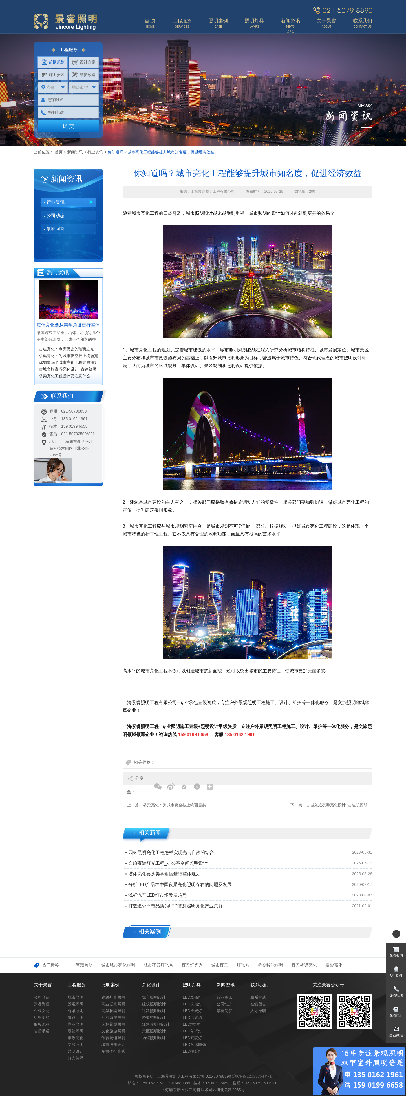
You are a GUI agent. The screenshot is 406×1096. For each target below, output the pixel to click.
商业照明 (75, 1024)
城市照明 (75, 997)
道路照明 (75, 1017)
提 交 (68, 126)
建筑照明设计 (154, 1004)
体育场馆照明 (113, 1038)
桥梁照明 (75, 1010)
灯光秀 (243, 965)
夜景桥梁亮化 (304, 965)
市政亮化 (75, 1038)
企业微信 (396, 1035)
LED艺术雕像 (194, 1044)
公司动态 (56, 215)
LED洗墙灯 (192, 1004)
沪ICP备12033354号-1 (252, 1076)
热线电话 (396, 995)
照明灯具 (192, 984)
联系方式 (258, 997)
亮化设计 (151, 984)
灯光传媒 (75, 1058)
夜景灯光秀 (192, 965)
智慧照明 (84, 965)
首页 (59, 152)
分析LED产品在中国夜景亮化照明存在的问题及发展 (180, 884)
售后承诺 (42, 1031)
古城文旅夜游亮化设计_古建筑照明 (337, 805)
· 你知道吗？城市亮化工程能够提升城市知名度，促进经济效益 (67, 363)
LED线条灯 (192, 997)
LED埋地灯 (192, 1024)
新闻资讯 (75, 152)
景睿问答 (56, 228)
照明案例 (111, 984)
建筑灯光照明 (113, 997)
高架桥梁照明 (113, 1010)
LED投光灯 (192, 1010)
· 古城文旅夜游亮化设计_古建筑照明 (66, 370)
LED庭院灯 (192, 1038)
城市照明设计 (113, 1044)
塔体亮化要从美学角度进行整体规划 (164, 873)
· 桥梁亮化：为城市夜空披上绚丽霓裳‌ (67, 356)
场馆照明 (75, 1031)
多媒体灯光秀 (113, 1051)
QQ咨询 (396, 975)
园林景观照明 (113, 1024)
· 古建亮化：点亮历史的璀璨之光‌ (65, 349)
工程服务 (77, 984)
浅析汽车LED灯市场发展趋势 (157, 895)
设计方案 (84, 62)
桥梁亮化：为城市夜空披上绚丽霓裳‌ (174, 805)
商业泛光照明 (113, 1004)
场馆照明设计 (154, 1038)
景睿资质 (42, 1004)
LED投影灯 (192, 1051)
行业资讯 (95, 152)
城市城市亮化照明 (118, 965)
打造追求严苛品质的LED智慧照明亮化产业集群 (175, 906)
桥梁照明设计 (154, 1017)
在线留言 (258, 1004)
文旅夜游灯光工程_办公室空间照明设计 (168, 863)
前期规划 (53, 62)
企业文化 (42, 1010)
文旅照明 (75, 1044)
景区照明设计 (154, 1031)
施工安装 (53, 74)
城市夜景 (219, 965)
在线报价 (396, 1015)
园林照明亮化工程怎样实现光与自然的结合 (171, 852)
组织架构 (42, 1017)
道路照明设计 (154, 1010)
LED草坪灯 (192, 1031)
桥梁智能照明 (270, 965)
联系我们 (259, 984)
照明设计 (75, 1051)
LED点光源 (192, 1017)
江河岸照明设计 (156, 1024)
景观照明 (75, 1004)
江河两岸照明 (113, 1017)
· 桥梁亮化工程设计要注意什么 (63, 376)
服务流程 (42, 1024)
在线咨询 (396, 955)
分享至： (135, 780)
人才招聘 (258, 1010)
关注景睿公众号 (328, 984)
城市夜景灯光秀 (158, 965)
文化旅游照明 (113, 1031)
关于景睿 (43, 984)
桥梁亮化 (333, 965)
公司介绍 (42, 997)
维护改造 (84, 74)
